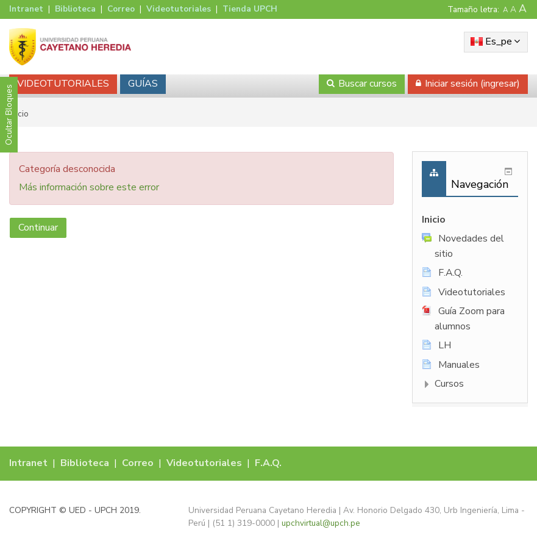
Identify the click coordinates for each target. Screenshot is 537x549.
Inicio (434, 219)
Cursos (449, 383)
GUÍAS (143, 83)
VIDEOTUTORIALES (63, 83)
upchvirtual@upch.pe (321, 523)
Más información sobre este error (89, 187)
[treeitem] (470, 220)
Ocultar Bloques (9, 114)
